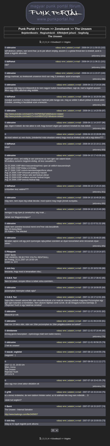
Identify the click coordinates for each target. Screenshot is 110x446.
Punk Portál (26, 29)
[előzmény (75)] (99, 386)
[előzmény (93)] (99, 150)
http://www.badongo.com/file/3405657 (21, 414)
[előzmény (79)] (99, 336)
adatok (70, 47)
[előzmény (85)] (99, 246)
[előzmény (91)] (99, 192)
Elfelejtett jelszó (66, 32)
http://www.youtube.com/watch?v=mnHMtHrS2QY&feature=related (34, 116)
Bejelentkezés (29, 32)
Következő (56, 42)
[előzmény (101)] (98, 56)
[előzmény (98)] (99, 79)
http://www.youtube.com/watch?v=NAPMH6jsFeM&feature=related (34, 114)
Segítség (83, 32)
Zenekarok (62, 29)
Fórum (44, 29)
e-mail (77, 47)
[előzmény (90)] (99, 203)
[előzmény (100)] (98, 67)
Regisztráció (47, 32)
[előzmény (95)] (99, 128)
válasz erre (60, 47)
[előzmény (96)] (99, 105)
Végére (67, 42)
